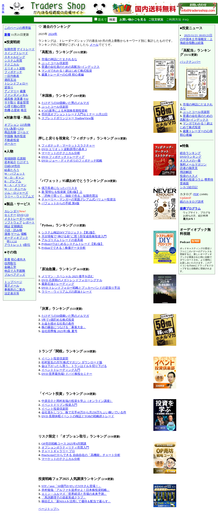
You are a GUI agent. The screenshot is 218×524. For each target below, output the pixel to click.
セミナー (10, 215)
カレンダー (11, 211)
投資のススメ (189, 176)
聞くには (12, 241)
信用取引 (10, 263)
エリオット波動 (14, 68)
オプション (11, 124)
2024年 (52, 34)
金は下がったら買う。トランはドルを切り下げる (74, 366)
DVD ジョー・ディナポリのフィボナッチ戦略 (72, 160)
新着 (7, 34)
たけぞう (23, 162)
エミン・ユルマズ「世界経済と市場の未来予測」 (74, 493)
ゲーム (15, 234)
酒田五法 (10, 79)
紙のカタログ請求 (192, 201)
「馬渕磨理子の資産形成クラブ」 (64, 497)
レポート (29, 222)
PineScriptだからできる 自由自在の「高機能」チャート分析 (81, 455)
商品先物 (10, 132)
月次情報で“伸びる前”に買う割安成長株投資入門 (74, 236)
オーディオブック (16, 237)
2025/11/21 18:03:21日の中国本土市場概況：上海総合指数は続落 (196, 39)
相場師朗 (10, 158)
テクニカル (11, 64)
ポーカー (10, 143)
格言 (24, 110)
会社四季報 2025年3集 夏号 (59, 331)
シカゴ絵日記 (189, 187)
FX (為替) (10, 128)
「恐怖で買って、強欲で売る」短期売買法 (70, 195)
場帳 (24, 234)
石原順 (21, 158)
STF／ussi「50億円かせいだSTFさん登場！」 (71, 486)
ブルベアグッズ (14, 274)
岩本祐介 (10, 162)
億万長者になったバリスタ (59, 188)
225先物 (25, 124)
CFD (21, 128)
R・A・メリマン (15, 185)
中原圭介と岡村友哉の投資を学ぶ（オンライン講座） (77, 401)
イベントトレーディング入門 (61, 370)
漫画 (7, 234)
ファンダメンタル (16, 95)
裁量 (23, 91)
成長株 (8, 98)
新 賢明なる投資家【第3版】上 (62, 192)
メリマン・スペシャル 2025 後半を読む (68, 276)
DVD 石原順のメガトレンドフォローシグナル (72, 280)
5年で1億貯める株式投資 (58, 319)
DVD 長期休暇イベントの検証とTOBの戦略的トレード (78, 416)
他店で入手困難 (14, 270)
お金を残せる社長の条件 (58, 323)
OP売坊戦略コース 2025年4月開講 (64, 443)
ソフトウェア (13, 222)
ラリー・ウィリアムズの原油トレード (67, 291)
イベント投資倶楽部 (55, 358)
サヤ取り (10, 102)
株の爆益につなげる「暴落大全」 (64, 327)
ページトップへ (48, 509)
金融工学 (10, 267)
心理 (7, 106)
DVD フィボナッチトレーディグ (63, 157)
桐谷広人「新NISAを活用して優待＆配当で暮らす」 (76, 501)
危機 (7, 110)
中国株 (8, 136)
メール (94, 44)
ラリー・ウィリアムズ (19, 196)
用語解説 (186, 172)
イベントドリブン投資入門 (59, 404)
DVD (20, 215)
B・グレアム (12, 181)
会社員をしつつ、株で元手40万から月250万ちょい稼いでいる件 (84, 412)
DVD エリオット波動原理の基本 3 (64, 149)
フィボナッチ (13, 72)
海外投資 (20, 136)
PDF (196, 194)
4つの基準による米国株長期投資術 (65, 110)
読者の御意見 (189, 168)
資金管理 (23, 102)
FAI (26, 98)
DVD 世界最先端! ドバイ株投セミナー (67, 373)
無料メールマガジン (193, 164)
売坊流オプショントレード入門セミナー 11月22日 (75, 114)
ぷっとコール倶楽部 (55, 63)
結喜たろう (11, 170)
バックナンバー (190, 61)
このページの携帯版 (17, 27)
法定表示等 (11, 293)
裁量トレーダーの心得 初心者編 (63, 74)
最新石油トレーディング (58, 284)
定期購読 (17, 226)
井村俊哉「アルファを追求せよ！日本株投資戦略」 (76, 490)
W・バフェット (14, 173)
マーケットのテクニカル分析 (61, 153)
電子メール (11, 285)
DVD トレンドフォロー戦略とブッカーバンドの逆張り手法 (81, 287)
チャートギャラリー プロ (58, 451)
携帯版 (3, 8)
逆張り (8, 87)
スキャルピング (14, 57)
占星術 (15, 110)
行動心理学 (18, 106)
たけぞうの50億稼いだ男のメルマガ (65, 103)
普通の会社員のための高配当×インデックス (71, 66)
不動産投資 (11, 140)
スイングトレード (16, 53)
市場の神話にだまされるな (59, 59)
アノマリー (11, 91)
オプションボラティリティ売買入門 (65, 447)
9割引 (26, 244)
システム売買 (13, 60)
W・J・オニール (15, 189)
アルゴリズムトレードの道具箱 (62, 240)
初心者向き (18, 259)
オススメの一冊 (190, 160)
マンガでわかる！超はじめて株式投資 (67, 70)
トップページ (13, 282)
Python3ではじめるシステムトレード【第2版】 (73, 244)
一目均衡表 (11, 76)
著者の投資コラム (192, 179)
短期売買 (10, 49)
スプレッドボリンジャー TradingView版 (68, 118)
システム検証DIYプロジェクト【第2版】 (69, 232)
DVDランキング (190, 156)
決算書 (18, 98)
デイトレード (26, 49)
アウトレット (13, 244)
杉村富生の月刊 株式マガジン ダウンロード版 (72, 362)
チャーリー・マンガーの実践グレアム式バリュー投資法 (79, 199)
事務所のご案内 (14, 289)
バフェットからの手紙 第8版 (60, 203)
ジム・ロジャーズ (16, 192)
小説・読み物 (13, 230)
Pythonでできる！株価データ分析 (64, 247)
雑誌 (7, 226)
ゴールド (23, 132)
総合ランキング (190, 153)
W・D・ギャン (14, 177)
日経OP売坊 (12, 166)
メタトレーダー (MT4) (19, 218)
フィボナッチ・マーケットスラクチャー (68, 145)
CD (26, 215)
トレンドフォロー (16, 83)
